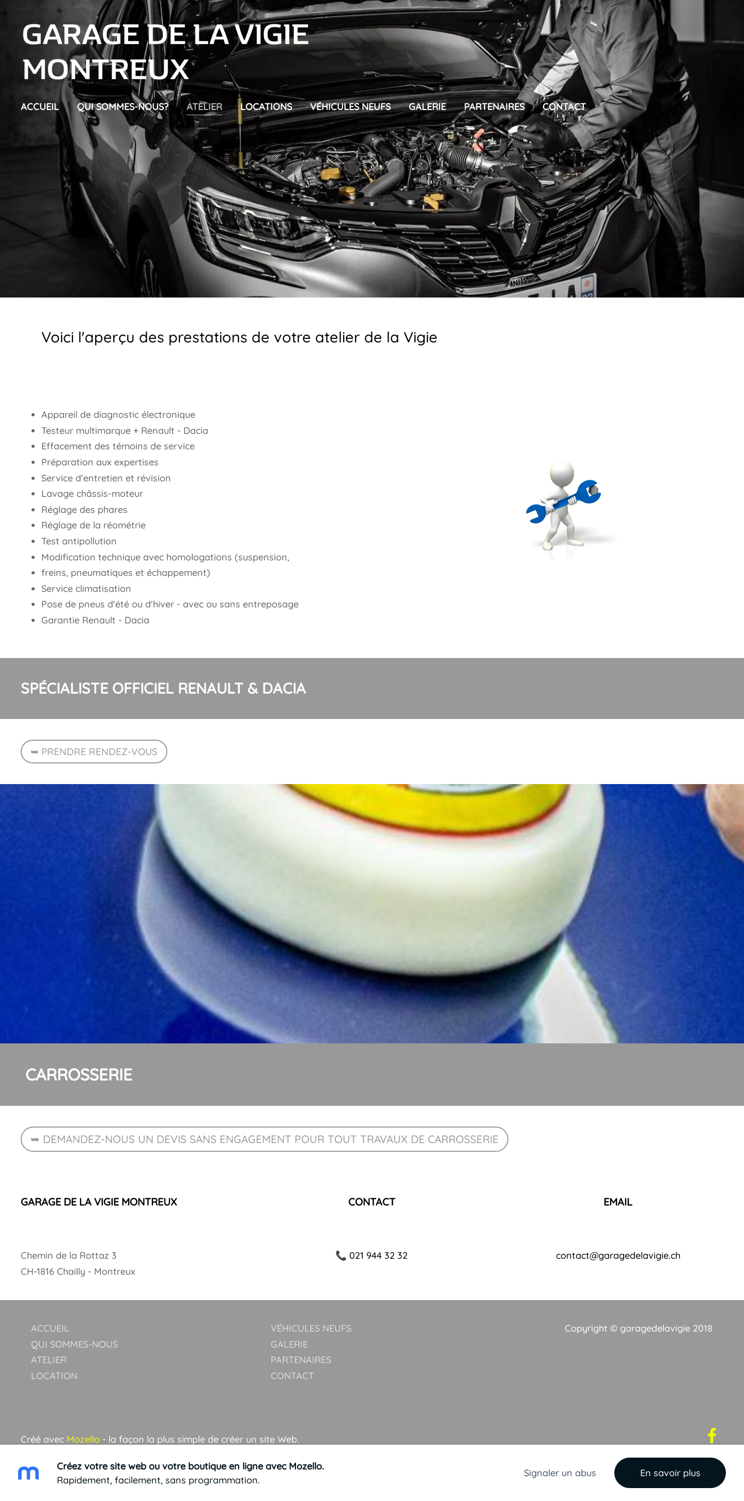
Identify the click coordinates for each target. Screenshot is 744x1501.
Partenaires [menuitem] (494, 107)
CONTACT (292, 1353)
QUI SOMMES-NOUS (74, 1321)
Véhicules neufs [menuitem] (350, 107)
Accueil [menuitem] (40, 107)
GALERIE (289, 1321)
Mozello (83, 1417)
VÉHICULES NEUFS (311, 1305)
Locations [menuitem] (266, 107)
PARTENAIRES (301, 1337)
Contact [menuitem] (564, 107)
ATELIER (49, 1337)
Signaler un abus (560, 1473)
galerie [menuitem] (427, 107)
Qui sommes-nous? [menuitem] (122, 107)
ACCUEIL (50, 1305)
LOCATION (54, 1353)
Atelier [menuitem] (204, 107)
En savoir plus (670, 1473)
